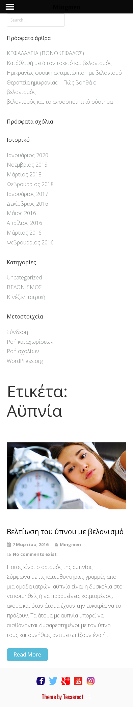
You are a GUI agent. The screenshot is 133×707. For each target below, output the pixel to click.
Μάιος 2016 (21, 213)
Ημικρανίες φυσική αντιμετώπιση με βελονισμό (64, 72)
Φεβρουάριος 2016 (30, 242)
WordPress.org (25, 361)
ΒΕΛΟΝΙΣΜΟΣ (24, 287)
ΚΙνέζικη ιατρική (26, 297)
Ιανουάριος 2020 (27, 155)
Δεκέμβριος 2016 (27, 203)
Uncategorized (24, 277)
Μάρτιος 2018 (24, 174)
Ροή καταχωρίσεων (30, 341)
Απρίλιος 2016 (24, 223)
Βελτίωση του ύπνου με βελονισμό (65, 532)
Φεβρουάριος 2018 (30, 184)
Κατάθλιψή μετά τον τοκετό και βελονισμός (59, 63)
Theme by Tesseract (62, 697)
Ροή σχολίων (23, 351)
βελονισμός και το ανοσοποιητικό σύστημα (60, 101)
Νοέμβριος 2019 (27, 164)
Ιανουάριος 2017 (27, 194)
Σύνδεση (17, 332)
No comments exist (35, 554)
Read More (27, 654)
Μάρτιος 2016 (24, 232)
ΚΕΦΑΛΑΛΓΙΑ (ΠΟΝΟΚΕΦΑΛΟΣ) (45, 53)
